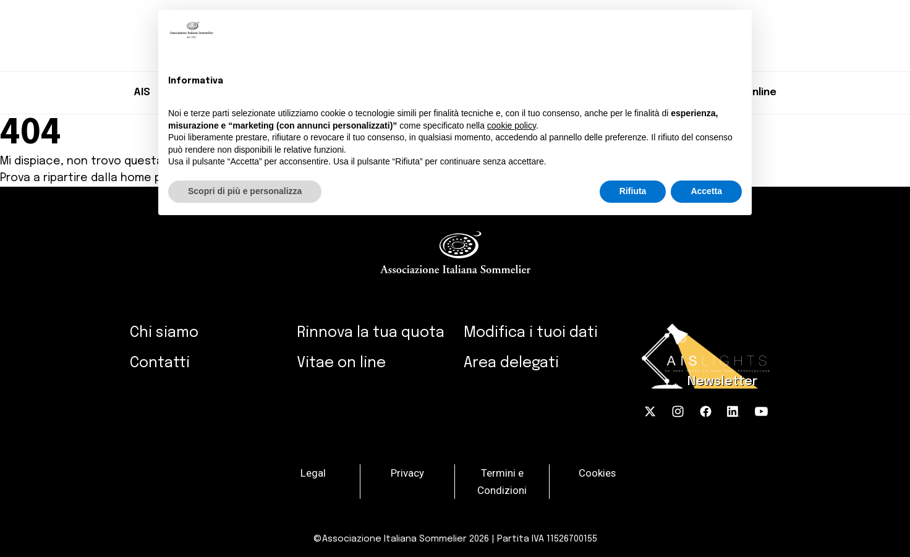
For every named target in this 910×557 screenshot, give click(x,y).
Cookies (597, 472)
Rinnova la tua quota (370, 333)
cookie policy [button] (511, 125)
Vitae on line (341, 363)
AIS (142, 92)
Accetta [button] (706, 191)
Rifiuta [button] (633, 191)
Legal (313, 472)
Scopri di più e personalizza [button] (245, 191)
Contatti (160, 363)
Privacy (407, 472)
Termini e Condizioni (502, 481)
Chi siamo (164, 333)
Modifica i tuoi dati (531, 333)
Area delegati (511, 363)
